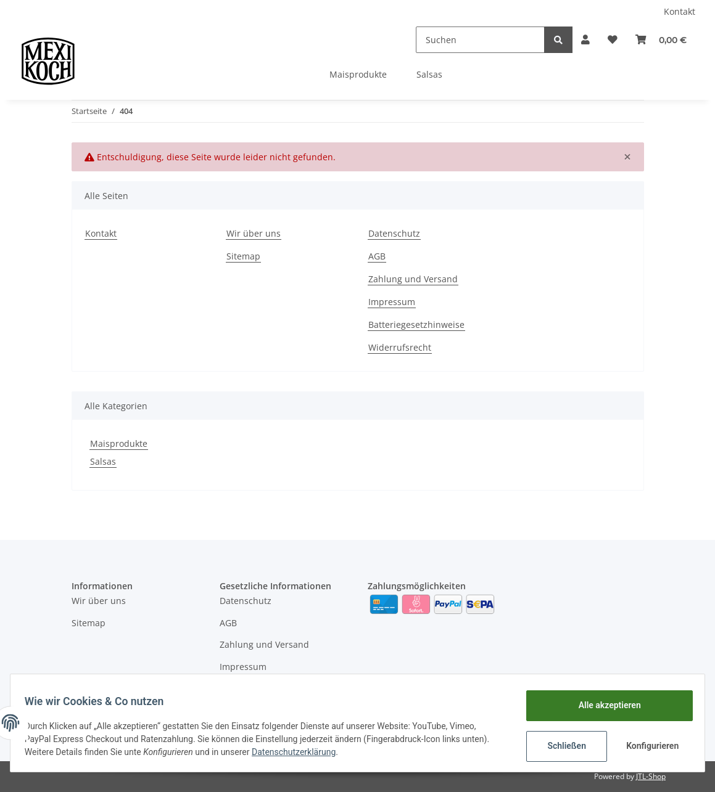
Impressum (391, 302)
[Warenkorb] (655, 39)
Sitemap (243, 256)
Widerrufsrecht (399, 347)
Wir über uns (253, 233)
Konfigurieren (648, 746)
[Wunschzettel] (596, 39)
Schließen (561, 746)
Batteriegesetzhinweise (416, 324)
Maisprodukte (118, 443)
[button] (558, 39)
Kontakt (679, 11)
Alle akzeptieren (603, 705)
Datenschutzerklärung (299, 752)
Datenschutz (394, 233)
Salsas (103, 461)
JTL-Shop (651, 776)
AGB (377, 256)
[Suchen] (448, 40)
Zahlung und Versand (413, 279)
